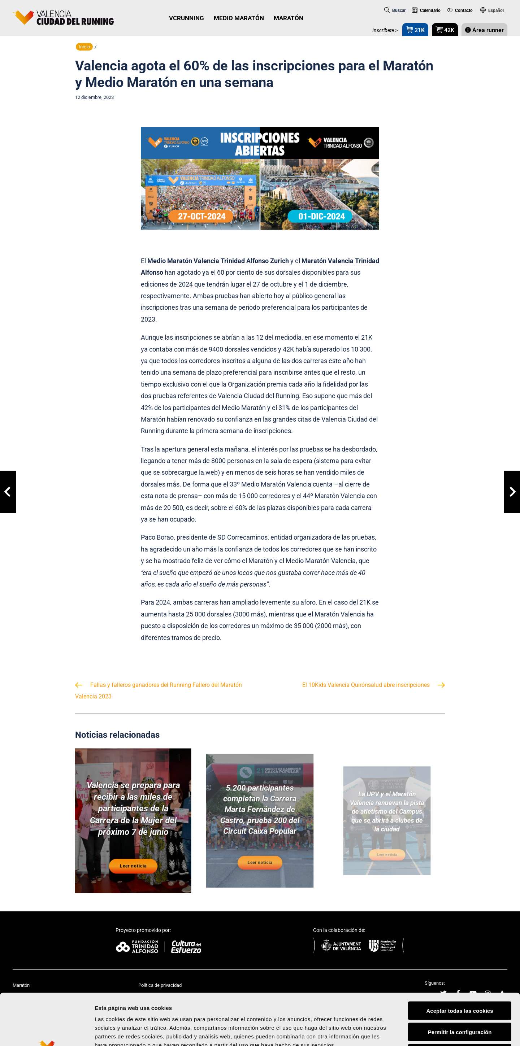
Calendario (426, 10)
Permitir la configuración (460, 979)
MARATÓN (288, 18)
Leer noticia (133, 849)
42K (445, 29)
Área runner (484, 30)
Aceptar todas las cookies (459, 957)
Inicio (84, 46)
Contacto (460, 10)
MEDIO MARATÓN (239, 18)
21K (415, 29)
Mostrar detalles (388, 1032)
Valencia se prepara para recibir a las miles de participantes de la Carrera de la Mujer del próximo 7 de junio (133, 813)
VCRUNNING (186, 18)
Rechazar (460, 1000)
